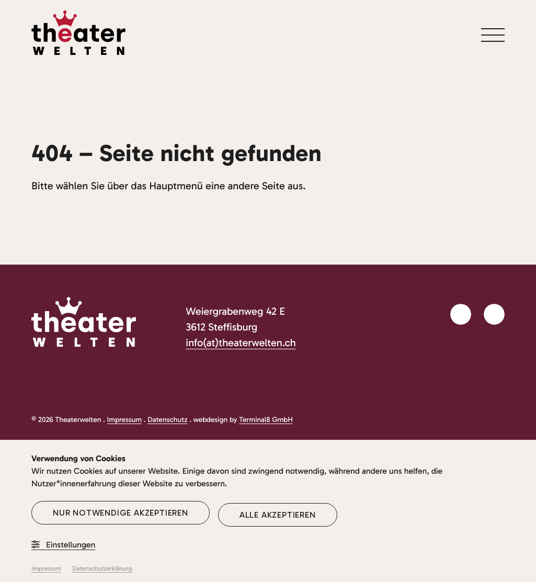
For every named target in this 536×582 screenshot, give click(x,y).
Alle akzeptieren (278, 515)
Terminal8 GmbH (266, 419)
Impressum (124, 419)
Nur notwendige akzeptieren (120, 513)
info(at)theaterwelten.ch (240, 343)
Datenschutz (167, 419)
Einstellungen (63, 545)
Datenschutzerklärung (102, 569)
